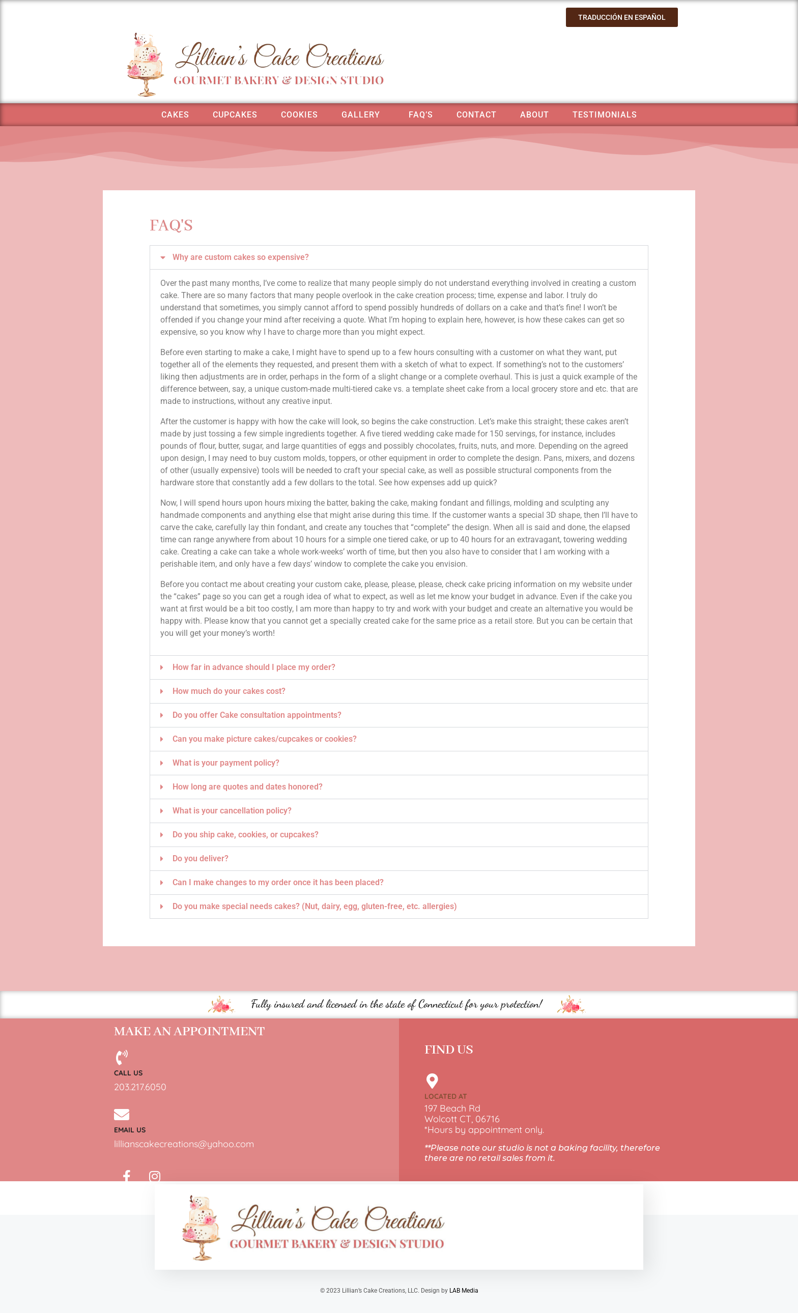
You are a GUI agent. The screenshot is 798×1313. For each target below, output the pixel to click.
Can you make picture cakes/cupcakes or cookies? (265, 739)
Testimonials (605, 115)
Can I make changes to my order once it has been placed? (278, 882)
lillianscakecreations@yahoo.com (184, 1144)
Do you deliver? (201, 858)
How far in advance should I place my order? (254, 667)
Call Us (128, 1072)
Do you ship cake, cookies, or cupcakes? (246, 834)
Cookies (299, 115)
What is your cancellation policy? (232, 810)
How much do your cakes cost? (229, 691)
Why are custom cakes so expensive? (241, 257)
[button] (399, 257)
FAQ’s (421, 115)
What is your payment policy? (226, 763)
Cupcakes (235, 115)
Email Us (130, 1129)
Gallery (360, 115)
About (534, 115)
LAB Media (463, 1290)
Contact (477, 115)
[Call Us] (121, 1057)
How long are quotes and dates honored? (248, 787)
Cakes (175, 115)
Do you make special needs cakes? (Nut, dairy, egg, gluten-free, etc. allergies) (315, 906)
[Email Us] (121, 1114)
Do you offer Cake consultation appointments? (257, 715)
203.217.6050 (140, 1087)
